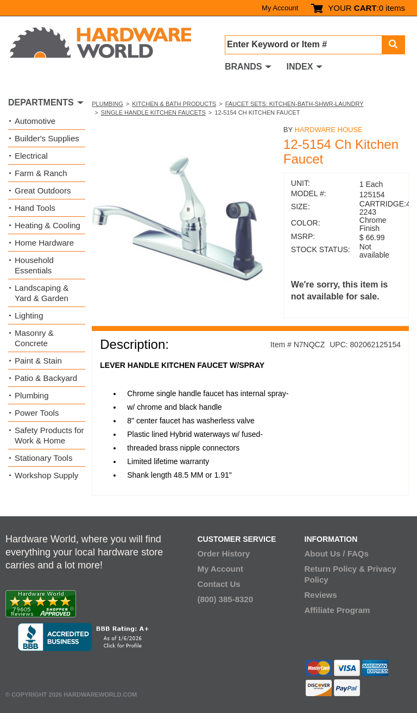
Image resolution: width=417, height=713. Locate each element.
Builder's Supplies (47, 138)
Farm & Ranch (41, 173)
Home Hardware (44, 242)
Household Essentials (34, 265)
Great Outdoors (43, 190)
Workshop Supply (46, 475)
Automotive (35, 121)
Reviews (321, 594)
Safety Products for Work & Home (49, 435)
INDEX (299, 66)
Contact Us (218, 584)
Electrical (31, 155)
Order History (223, 553)
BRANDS (243, 66)
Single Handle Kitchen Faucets (153, 112)
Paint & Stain (38, 360)
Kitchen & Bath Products (174, 104)
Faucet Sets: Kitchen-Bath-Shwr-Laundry (294, 104)
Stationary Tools (43, 457)
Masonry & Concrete (34, 338)
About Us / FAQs (337, 553)
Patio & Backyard (46, 378)
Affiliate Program (337, 610)
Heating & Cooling (47, 225)
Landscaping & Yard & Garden (41, 293)
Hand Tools (35, 207)
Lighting (29, 315)
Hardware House (329, 130)
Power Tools (37, 412)
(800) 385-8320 (225, 599)
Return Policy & (335, 568)
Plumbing (107, 104)
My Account (280, 8)
